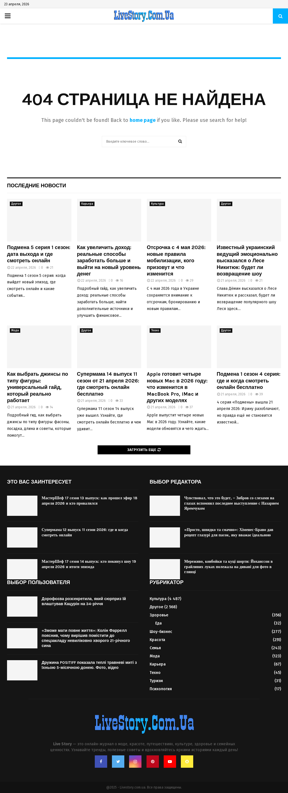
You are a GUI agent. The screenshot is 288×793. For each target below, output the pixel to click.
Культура (157, 204)
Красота (157, 639)
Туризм (156, 680)
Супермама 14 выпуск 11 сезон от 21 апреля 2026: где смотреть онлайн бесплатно (108, 384)
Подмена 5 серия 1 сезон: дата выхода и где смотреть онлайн (38, 254)
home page (143, 120)
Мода (15, 330)
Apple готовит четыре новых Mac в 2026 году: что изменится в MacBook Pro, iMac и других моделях (177, 387)
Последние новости (36, 186)
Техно (155, 330)
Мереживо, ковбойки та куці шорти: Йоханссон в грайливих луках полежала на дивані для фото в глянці (228, 566)
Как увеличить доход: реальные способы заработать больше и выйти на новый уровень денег (109, 260)
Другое (16, 204)
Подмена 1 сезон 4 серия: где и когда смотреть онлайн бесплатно (248, 380)
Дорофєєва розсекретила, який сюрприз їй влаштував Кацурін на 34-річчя (84, 601)
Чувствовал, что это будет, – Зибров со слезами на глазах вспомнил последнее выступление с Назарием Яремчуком (231, 503)
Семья (155, 648)
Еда (158, 623)
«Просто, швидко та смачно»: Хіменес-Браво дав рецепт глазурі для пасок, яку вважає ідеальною (228, 532)
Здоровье (159, 615)
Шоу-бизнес (161, 631)
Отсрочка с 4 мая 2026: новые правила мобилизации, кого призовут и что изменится (176, 260)
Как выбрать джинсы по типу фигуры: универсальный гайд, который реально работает (37, 387)
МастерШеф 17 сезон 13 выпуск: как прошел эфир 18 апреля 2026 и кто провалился (89, 500)
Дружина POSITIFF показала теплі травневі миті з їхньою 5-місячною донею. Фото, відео (89, 665)
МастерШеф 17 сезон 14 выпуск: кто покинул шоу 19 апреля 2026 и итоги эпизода (89, 564)
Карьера (87, 204)
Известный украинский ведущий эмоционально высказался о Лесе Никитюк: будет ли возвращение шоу (247, 260)
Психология (161, 689)
